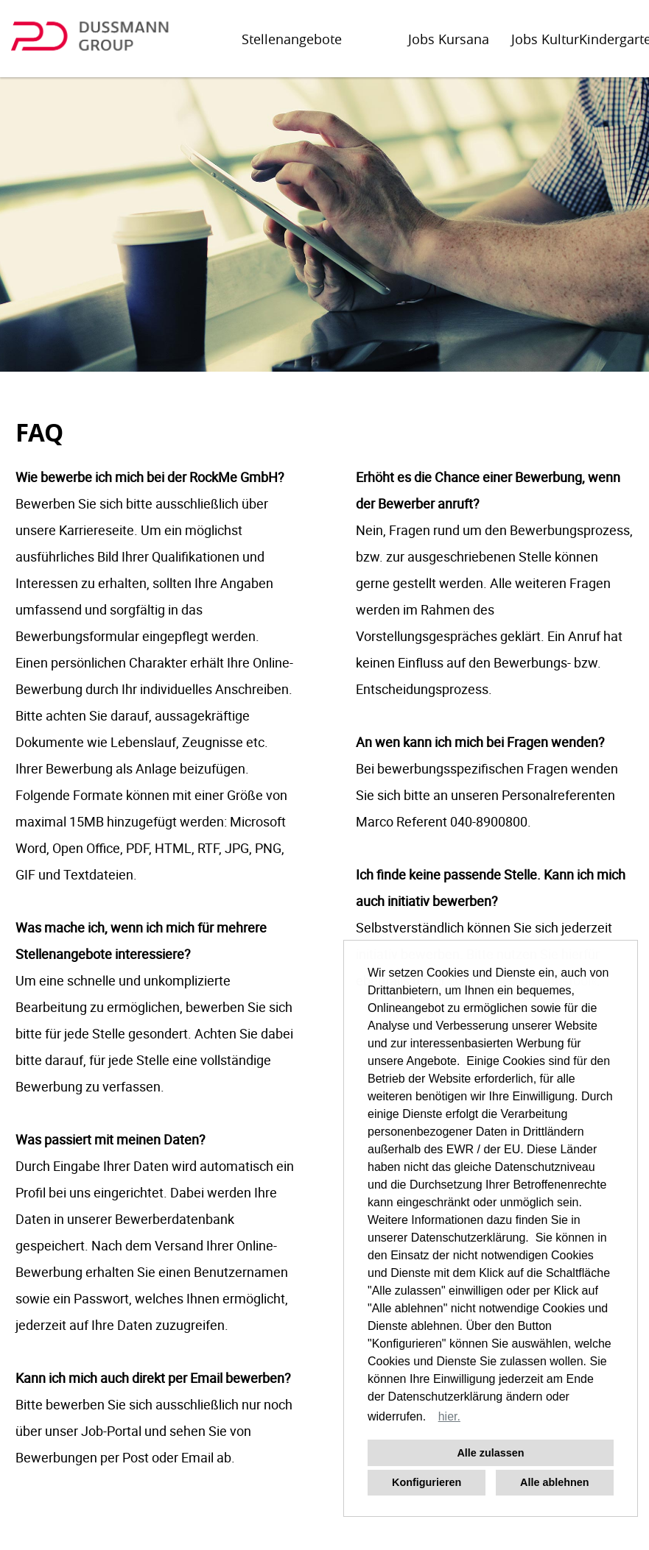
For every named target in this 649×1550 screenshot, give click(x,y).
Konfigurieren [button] (426, 1482)
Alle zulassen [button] (490, 1453)
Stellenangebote (292, 39)
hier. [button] (449, 1416)
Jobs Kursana (448, 39)
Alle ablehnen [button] (554, 1482)
